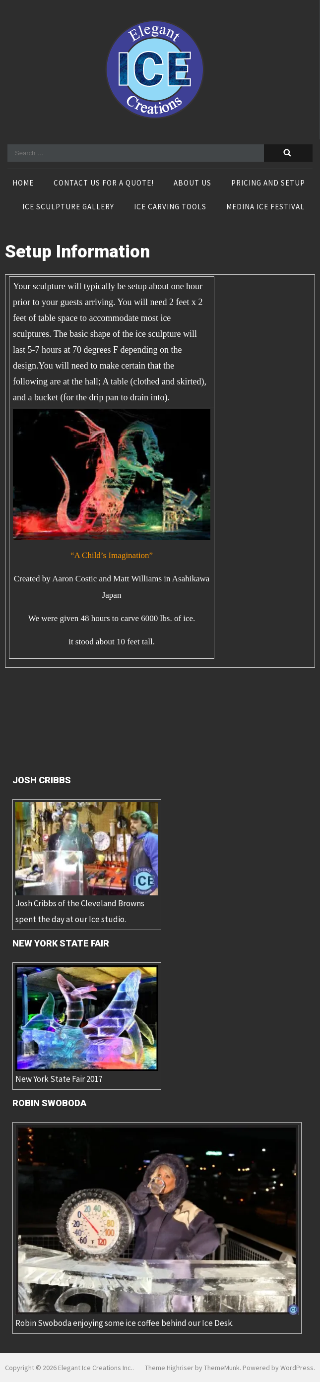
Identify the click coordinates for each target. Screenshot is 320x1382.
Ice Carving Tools (170, 207)
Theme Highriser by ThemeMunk (192, 1367)
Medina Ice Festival (265, 207)
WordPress (297, 1367)
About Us (192, 184)
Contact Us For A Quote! (104, 184)
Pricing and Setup (268, 184)
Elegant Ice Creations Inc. (95, 1367)
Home (23, 184)
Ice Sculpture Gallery (68, 207)
